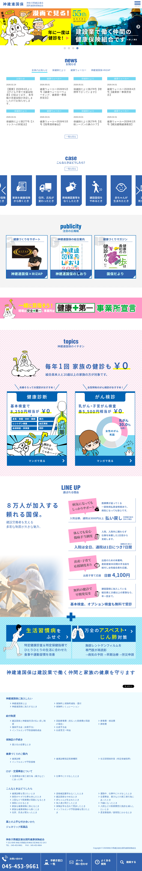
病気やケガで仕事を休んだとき (26, 796)
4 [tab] (77, 48)
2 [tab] (68, 48)
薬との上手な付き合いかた (20, 821)
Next (138, 27)
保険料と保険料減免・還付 (68, 703)
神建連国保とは (19, 703)
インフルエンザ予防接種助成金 (26, 730)
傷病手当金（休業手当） (23, 727)
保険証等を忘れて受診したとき (71, 806)
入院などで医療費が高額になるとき (29, 800)
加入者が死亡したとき (66, 803)
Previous (4, 27)
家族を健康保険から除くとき (25, 809)
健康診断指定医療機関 (66, 759)
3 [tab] (73, 48)
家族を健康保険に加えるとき (25, 806)
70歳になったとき (109, 803)
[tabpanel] (105, 26)
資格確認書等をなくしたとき (69, 793)
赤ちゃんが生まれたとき (67, 800)
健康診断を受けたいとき (23, 793)
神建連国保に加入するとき (24, 706)
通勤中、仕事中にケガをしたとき (116, 793)
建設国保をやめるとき (66, 796)
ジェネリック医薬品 (17, 827)
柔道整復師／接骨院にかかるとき (116, 812)
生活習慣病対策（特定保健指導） (116, 759)
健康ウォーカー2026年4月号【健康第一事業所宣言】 (121, 92)
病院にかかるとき (20, 803)
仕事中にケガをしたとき (67, 776)
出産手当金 (61, 727)
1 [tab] (64, 48)
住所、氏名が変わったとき (24, 812)
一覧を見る (71, 137)
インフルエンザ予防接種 (23, 762)
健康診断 (16, 759)
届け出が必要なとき (21, 744)
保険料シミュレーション (67, 706)
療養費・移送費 (107, 721)
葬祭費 (103, 724)
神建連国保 (13, 4)
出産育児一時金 (63, 730)
